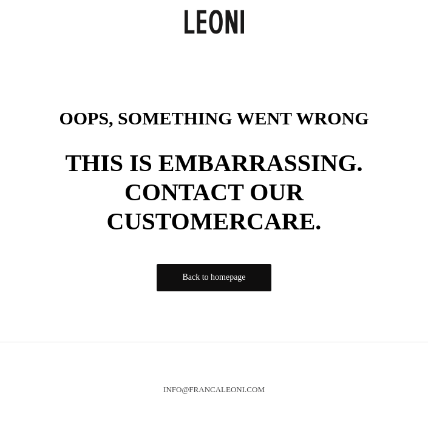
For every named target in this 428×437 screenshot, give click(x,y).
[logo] (214, 20)
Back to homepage (213, 277)
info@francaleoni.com (214, 389)
